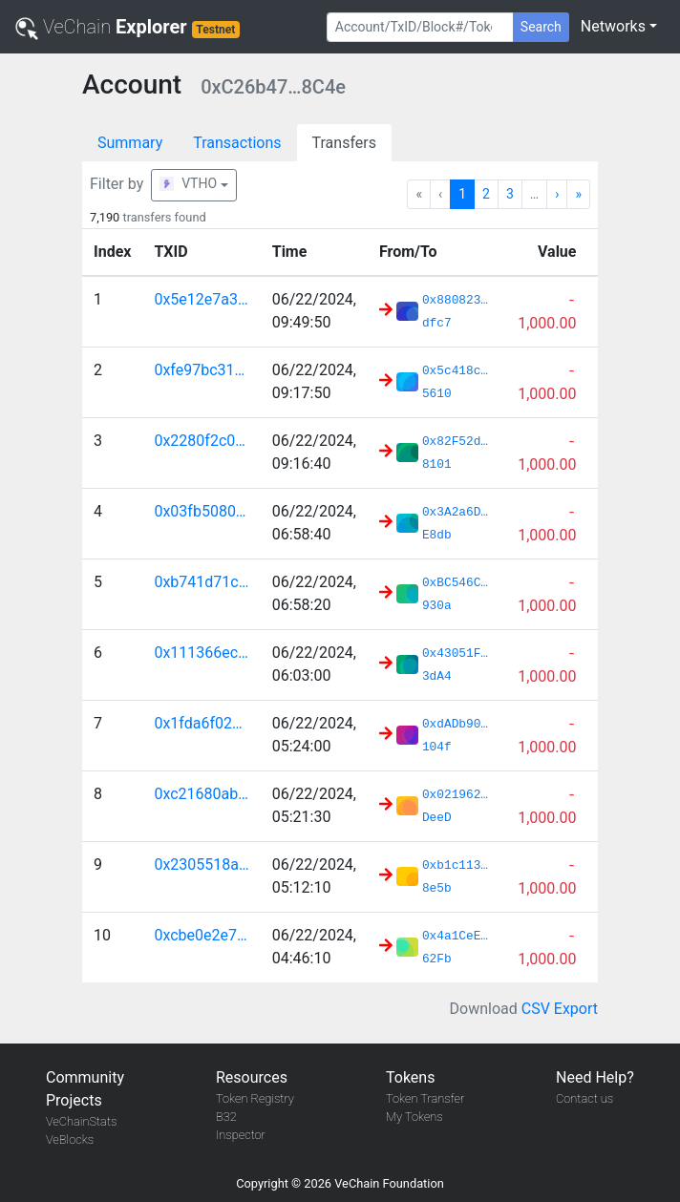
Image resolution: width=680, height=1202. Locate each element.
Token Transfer (425, 1098)
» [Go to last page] (578, 193)
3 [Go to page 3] (510, 193)
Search (541, 26)
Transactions (237, 143)
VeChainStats (81, 1121)
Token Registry (255, 1098)
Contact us (584, 1098)
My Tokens (414, 1116)
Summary (129, 143)
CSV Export (559, 1009)
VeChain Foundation (389, 1183)
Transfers (344, 143)
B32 (226, 1116)
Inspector (241, 1135)
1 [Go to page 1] (462, 193)
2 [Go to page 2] (486, 193)
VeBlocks (70, 1139)
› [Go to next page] (557, 193)
